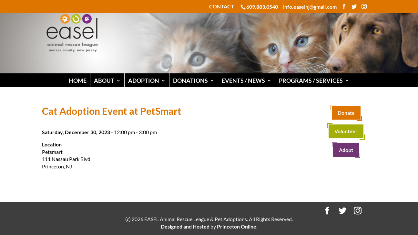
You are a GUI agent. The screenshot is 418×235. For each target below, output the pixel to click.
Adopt (346, 150)
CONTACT (221, 6)
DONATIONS (190, 80)
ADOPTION (143, 80)
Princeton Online (236, 226)
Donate (346, 113)
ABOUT (104, 80)
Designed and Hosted (185, 226)
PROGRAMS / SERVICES (311, 80)
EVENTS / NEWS (243, 80)
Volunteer (346, 131)
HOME (78, 80)
